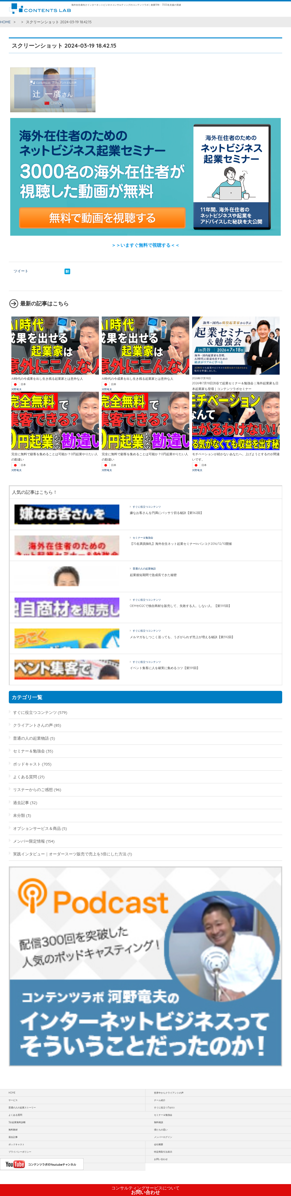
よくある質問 (25, 776)
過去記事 (21, 802)
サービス (13, 1100)
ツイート (21, 271)
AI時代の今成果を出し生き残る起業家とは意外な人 (47, 379)
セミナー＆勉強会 (143, 537)
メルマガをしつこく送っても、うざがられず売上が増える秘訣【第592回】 (182, 637)
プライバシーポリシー (20, 1151)
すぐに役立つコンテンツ (147, 506)
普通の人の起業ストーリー (22, 1107)
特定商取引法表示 (163, 1151)
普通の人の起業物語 (144, 568)
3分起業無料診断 (17, 1122)
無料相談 (158, 1122)
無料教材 (13, 1129)
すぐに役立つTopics (164, 1107)
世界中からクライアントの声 (169, 1092)
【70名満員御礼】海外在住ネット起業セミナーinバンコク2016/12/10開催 (181, 544)
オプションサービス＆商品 (37, 828)
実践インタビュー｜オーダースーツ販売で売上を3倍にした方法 (69, 853)
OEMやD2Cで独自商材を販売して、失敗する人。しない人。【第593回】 (181, 606)
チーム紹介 (159, 1100)
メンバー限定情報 (29, 841)
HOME (5, 22)
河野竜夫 (16, 389)
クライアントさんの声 (33, 725)
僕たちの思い (161, 1129)
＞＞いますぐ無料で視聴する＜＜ (145, 245)
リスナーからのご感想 (33, 789)
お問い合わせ (145, 1190)
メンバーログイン (163, 1137)
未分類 (19, 815)
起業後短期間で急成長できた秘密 (153, 575)
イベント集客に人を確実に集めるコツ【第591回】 (165, 668)
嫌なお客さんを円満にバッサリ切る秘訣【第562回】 (167, 513)
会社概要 (158, 1144)
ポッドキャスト (27, 764)
